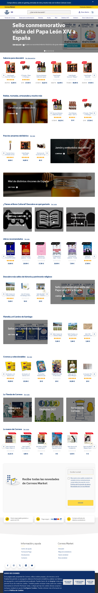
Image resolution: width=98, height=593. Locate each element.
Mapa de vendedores (64, 552)
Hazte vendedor (63, 555)
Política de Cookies (16, 590)
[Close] (92, 1)
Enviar (80, 503)
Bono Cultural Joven (87, 17)
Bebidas (40, 17)
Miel (56, 17)
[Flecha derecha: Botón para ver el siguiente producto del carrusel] (94, 75)
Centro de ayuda (26, 549)
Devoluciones (25, 555)
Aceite (49, 17)
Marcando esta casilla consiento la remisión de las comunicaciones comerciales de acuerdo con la (81, 482)
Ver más (32, 136)
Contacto (24, 558)
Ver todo (54, 204)
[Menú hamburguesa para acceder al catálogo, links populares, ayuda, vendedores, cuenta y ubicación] (12, 12)
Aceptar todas (90, 582)
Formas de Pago (26, 552)
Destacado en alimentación (26, 17)
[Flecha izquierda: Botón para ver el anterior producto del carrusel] (4, 75)
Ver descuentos (30, 58)
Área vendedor (62, 558)
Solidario (75, 17)
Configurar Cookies (79, 582)
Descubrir (61, 549)
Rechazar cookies (68, 582)
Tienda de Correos (10, 17)
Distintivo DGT (65, 17)
